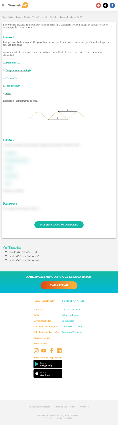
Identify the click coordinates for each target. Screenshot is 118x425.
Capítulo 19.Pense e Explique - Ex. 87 (65, 17)
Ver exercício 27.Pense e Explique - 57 (22, 256)
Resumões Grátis (41, 338)
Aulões (36, 315)
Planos (73, 406)
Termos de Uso (60, 406)
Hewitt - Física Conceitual (35, 17)
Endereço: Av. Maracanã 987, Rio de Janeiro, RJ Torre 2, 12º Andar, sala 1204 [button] (59, 416)
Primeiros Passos (70, 315)
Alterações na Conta (72, 326)
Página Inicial (7, 17)
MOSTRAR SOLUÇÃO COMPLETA (59, 224)
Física (18, 17)
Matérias (37, 309)
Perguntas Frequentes (72, 332)
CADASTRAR (59, 285)
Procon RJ (84, 406)
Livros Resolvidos (42, 321)
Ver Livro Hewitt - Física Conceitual (21, 252)
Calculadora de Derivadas (46, 332)
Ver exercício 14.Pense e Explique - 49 (22, 260)
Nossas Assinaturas (71, 309)
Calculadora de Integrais (45, 326)
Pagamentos (68, 321)
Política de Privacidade (39, 406)
